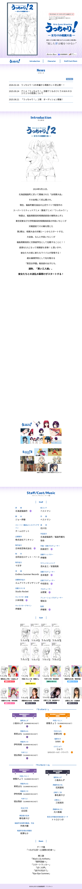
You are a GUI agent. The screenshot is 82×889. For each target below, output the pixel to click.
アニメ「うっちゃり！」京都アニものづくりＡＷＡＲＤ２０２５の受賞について (46, 92)
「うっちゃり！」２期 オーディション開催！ (42, 99)
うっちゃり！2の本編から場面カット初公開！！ (43, 85)
